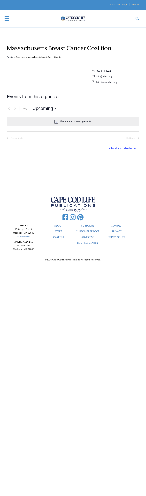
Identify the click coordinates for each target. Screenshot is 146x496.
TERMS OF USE (116, 237)
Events (10, 57)
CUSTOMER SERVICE (87, 231)
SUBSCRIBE (87, 225)
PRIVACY (117, 231)
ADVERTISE (87, 237)
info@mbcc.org (104, 76)
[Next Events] (15, 108)
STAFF (58, 231)
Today (24, 108)
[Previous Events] (9, 108)
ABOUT (58, 225)
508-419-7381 (23, 236)
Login (125, 4)
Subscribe (114, 4)
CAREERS (58, 237)
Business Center (87, 242)
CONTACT (117, 225)
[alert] (73, 121)
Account (135, 4)
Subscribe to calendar (120, 148)
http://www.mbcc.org (106, 82)
